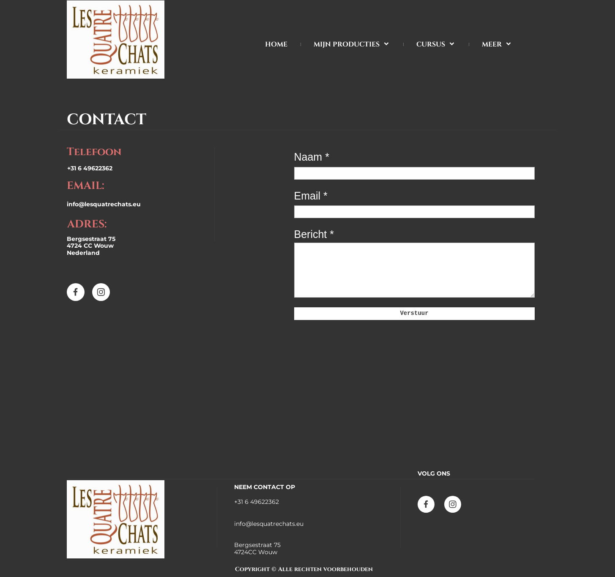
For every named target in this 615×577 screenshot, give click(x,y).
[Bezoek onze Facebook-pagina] (76, 292)
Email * (311, 196)
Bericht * (314, 234)
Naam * (311, 157)
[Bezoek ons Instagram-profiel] (101, 292)
